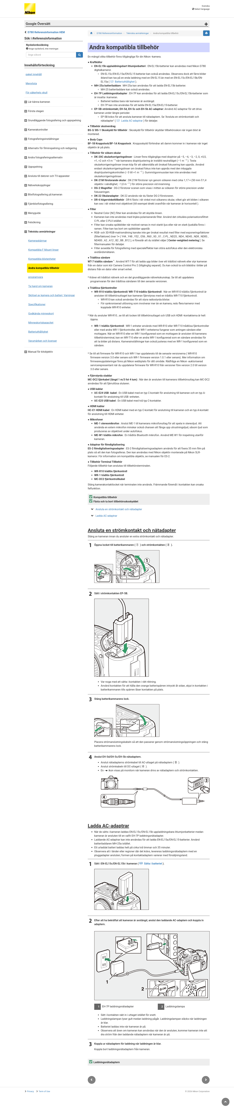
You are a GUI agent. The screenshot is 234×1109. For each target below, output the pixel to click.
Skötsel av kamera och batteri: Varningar (51, 295)
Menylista (31, 83)
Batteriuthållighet (38, 331)
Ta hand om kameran (40, 286)
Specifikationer (37, 304)
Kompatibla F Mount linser (43, 249)
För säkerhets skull (36, 92)
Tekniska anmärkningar (137, 33)
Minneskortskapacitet (40, 322)
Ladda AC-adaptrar (131, 120)
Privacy (30, 1091)
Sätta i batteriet (153, 863)
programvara (35, 277)
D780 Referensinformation (110, 33)
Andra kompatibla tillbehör (43, 268)
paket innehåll (34, 74)
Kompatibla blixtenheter (42, 258)
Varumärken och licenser (42, 340)
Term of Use (44, 1091)
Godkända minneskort (41, 313)
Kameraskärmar (37, 240)
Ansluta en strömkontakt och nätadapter (119, 509)
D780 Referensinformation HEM (46, 32)
